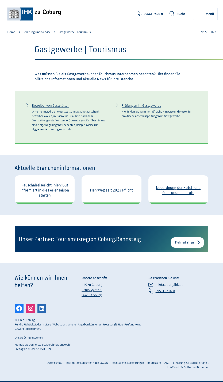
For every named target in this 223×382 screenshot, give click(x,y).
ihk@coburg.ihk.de (169, 284)
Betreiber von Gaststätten (50, 105)
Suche (181, 14)
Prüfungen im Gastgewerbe (141, 105)
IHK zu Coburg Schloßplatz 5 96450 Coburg (92, 289)
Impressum (154, 363)
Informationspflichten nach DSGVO (87, 363)
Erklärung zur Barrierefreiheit (191, 363)
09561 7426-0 (153, 14)
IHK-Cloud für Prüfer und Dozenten (188, 367)
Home (11, 32)
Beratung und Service (36, 32)
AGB (167, 363)
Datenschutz (54, 363)
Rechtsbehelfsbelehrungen (128, 363)
